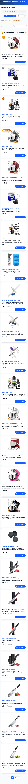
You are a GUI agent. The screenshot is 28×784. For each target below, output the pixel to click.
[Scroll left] (2, 16)
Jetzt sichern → (14, 3)
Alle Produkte (10, 16)
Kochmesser (5, 23)
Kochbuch (14, 23)
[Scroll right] (25, 16)
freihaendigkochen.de (8, 7)
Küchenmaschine (16, 20)
